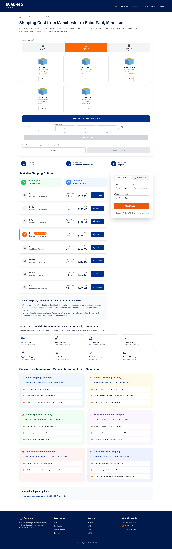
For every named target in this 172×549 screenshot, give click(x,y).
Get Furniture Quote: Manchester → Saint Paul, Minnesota (110, 383)
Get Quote (125, 6)
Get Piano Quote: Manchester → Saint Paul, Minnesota (109, 420)
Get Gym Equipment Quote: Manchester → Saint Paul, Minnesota (44, 457)
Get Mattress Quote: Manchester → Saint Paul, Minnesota (110, 457)
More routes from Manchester (33, 497)
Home (115, 6)
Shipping (137, 6)
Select (97, 196)
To (133, 185)
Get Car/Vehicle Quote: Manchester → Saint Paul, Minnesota (43, 383)
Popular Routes (150, 6)
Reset (53, 151)
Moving (163, 6)
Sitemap (57, 533)
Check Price (118, 151)
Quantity (120, 127)
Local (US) (123, 178)
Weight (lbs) (27, 127)
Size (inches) (59, 125)
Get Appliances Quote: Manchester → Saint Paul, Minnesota (42, 420)
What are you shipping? (122, 195)
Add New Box (86, 138)
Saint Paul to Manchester (56, 497)
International (140, 178)
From (116, 185)
